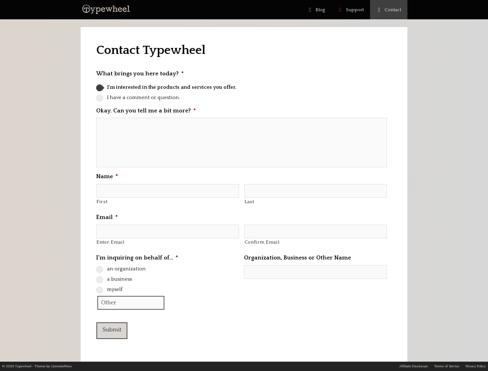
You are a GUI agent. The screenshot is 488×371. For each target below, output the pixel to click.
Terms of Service (446, 366)
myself (115, 290)
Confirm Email (262, 242)
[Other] (130, 303)
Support (350, 9)
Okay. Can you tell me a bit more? (146, 110)
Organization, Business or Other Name (297, 258)
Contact (388, 9)
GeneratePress (61, 366)
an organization (126, 269)
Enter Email (110, 242)
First (101, 202)
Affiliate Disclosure (413, 366)
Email (107, 218)
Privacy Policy (476, 366)
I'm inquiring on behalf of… (137, 258)
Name (107, 177)
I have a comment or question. (143, 97)
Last (249, 202)
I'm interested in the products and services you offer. (172, 87)
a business (119, 279)
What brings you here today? (140, 73)
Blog (316, 9)
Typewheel (23, 366)
